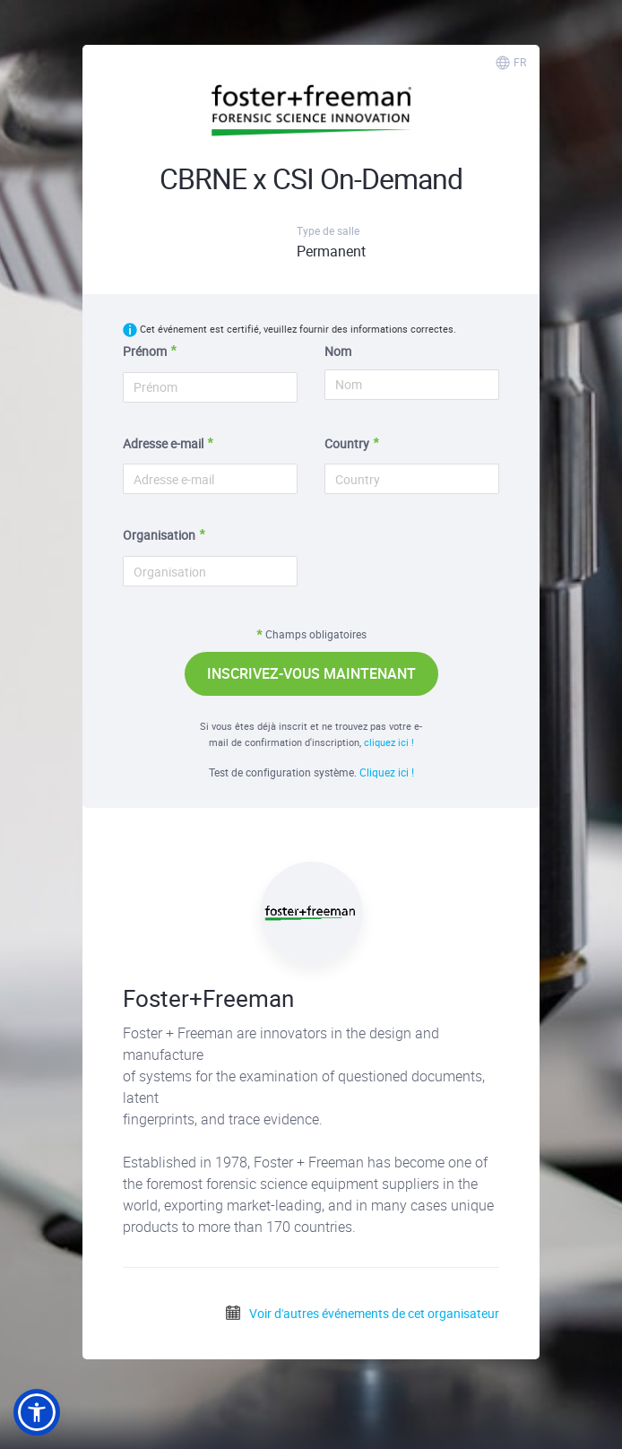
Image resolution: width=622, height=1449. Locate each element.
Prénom (145, 351)
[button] (37, 1412)
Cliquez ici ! (386, 772)
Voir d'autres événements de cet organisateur (361, 1313)
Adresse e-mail (163, 443)
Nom (337, 351)
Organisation (159, 534)
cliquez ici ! (389, 742)
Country (346, 443)
